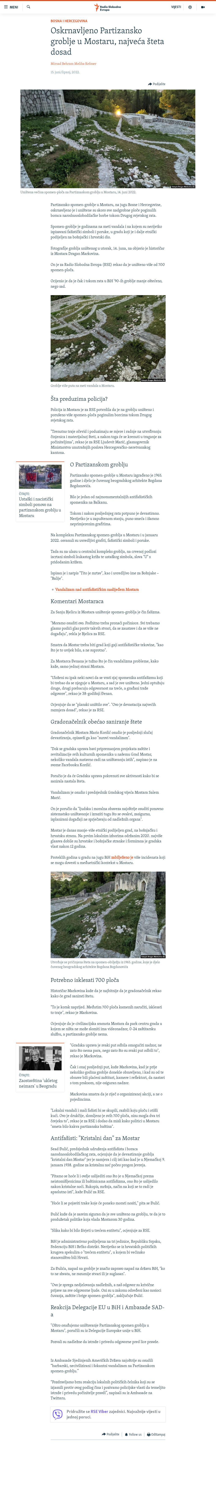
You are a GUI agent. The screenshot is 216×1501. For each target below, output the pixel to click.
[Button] (157, 84)
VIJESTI (176, 7)
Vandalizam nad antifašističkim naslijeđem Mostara (97, 590)
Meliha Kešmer (85, 64)
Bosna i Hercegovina (69, 21)
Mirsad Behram (62, 64)
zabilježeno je (122, 858)
